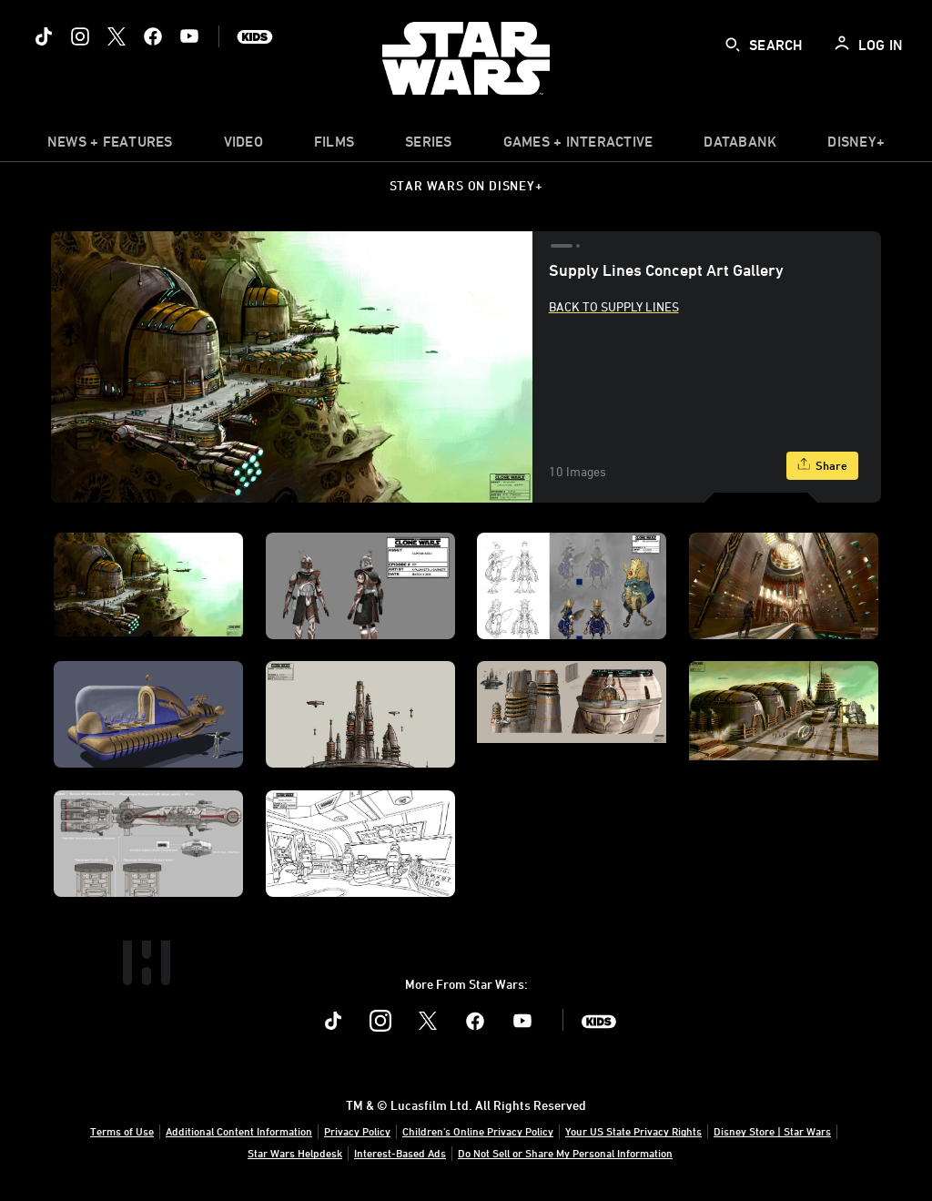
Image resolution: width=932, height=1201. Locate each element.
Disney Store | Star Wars (772, 1131)
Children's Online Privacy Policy (477, 1131)
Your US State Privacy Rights (633, 1131)
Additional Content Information (239, 1131)
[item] (110, 146)
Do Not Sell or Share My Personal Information (565, 1152)
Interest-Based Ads (400, 1152)
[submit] (733, 44)
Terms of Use (122, 1131)
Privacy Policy (357, 1131)
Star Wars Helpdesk (295, 1152)
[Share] (822, 466)
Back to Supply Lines (614, 306)
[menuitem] (243, 146)
